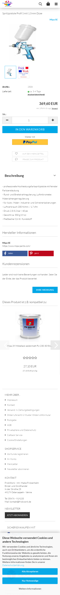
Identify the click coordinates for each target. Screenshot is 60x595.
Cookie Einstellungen (17, 440)
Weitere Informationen (30, 588)
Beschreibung (14, 175)
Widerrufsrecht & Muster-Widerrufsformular (29, 415)
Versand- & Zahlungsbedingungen (23, 410)
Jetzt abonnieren (17, 515)
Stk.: (4, 114)
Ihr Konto (11, 459)
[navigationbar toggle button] (56, 4)
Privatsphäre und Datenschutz (21, 430)
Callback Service (14, 435)
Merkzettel (12, 464)
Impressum (12, 400)
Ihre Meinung (45, 289)
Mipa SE (54, 19)
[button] (7, 120)
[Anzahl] (30, 120)
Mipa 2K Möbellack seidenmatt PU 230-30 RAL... (30, 345)
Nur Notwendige (30, 580)
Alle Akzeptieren (30, 571)
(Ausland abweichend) (36, 95)
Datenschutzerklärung (13, 565)
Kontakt (11, 405)
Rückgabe (11, 420)
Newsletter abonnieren (18, 469)
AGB (9, 425)
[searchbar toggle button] (40, 4)
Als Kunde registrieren (17, 454)
